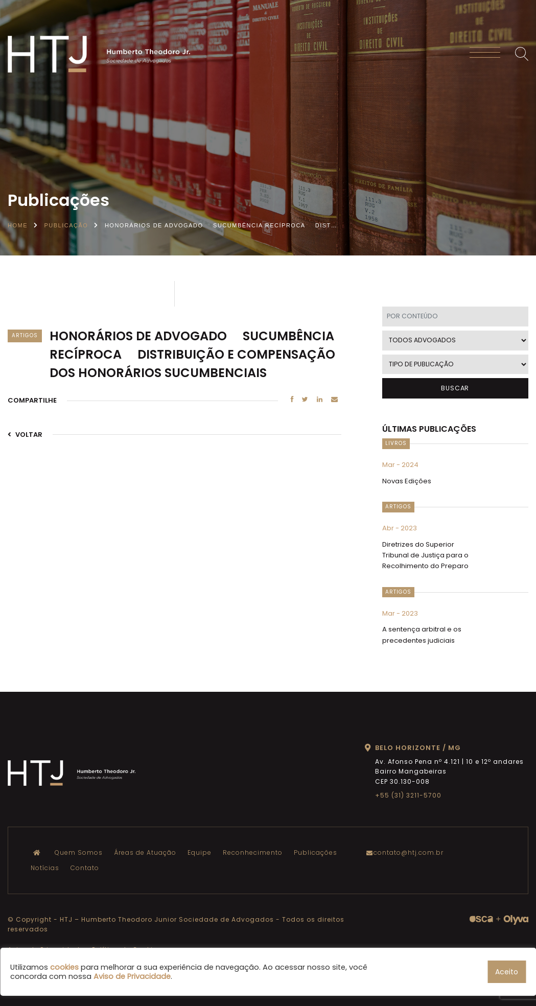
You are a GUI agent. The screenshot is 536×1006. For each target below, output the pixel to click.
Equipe (200, 852)
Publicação (66, 225)
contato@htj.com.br (407, 852)
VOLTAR (25, 434)
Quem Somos (79, 852)
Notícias (45, 867)
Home (18, 225)
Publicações (315, 852)
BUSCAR (455, 388)
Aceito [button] (506, 972)
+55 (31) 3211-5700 (408, 795)
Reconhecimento (253, 852)
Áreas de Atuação (145, 852)
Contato (85, 867)
